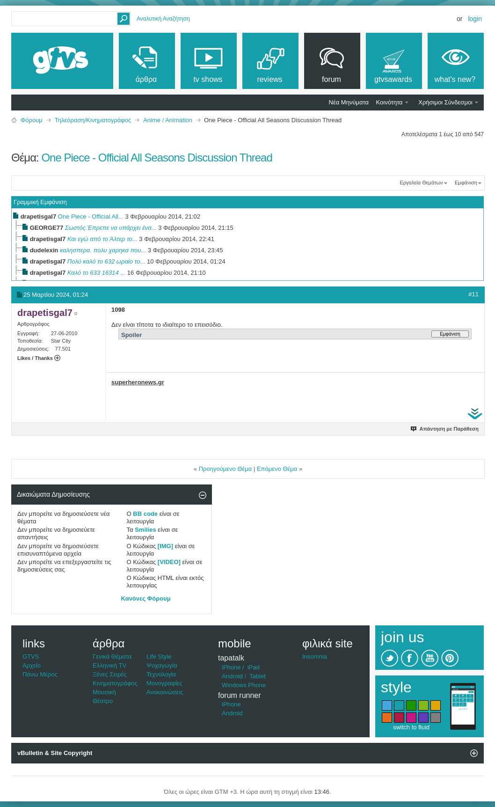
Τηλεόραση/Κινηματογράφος (93, 120)
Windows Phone (244, 685)
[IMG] (165, 546)
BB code (145, 513)
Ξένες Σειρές (110, 674)
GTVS (30, 656)
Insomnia (314, 656)
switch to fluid (411, 727)
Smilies (145, 529)
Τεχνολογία (161, 674)
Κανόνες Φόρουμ (146, 598)
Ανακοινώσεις (164, 692)
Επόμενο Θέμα (277, 468)
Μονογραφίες (164, 683)
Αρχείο (31, 665)
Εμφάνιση (466, 182)
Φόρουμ (32, 120)
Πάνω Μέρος (40, 674)
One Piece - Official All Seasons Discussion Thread (156, 157)
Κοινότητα (389, 102)
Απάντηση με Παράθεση (445, 429)
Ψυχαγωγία (161, 665)
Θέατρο (103, 700)
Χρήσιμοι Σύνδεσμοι (445, 102)
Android (232, 676)
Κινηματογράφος (115, 683)
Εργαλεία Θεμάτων (421, 182)
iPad (254, 667)
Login (475, 18)
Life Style (158, 656)
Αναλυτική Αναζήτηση (163, 18)
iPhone (231, 667)
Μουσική (104, 692)
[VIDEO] (169, 561)
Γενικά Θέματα (112, 656)
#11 (473, 294)
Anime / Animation (167, 120)
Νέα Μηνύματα (349, 102)
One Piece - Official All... (91, 216)
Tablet (257, 676)
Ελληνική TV (109, 665)
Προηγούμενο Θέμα (225, 468)
